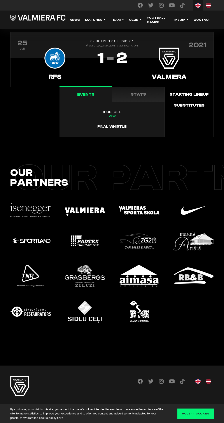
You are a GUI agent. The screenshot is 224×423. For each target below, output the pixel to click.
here (60, 417)
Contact (202, 20)
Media (179, 20)
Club (133, 20)
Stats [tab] (138, 94)
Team (116, 20)
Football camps (156, 20)
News (75, 20)
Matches (93, 20)
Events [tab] (85, 94)
